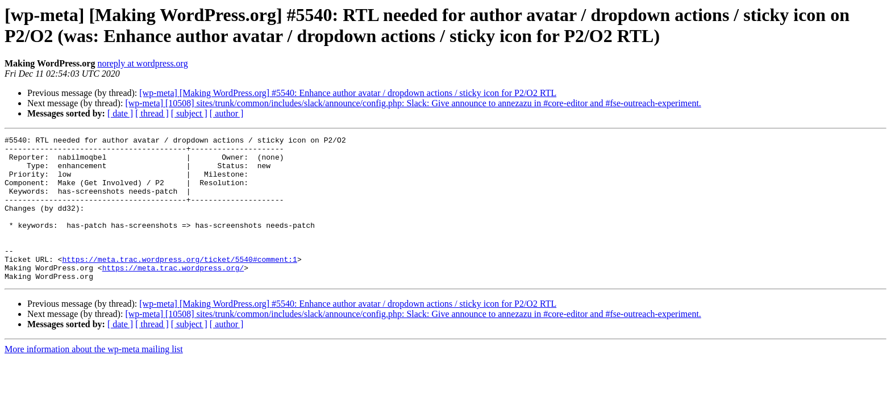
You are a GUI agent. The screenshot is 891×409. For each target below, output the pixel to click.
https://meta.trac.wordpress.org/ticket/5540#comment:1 (179, 284)
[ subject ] (189, 113)
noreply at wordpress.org (142, 63)
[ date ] (120, 113)
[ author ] (227, 113)
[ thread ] (152, 113)
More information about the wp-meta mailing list (94, 378)
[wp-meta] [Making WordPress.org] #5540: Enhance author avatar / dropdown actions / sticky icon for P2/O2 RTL (347, 93)
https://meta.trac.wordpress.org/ (173, 295)
